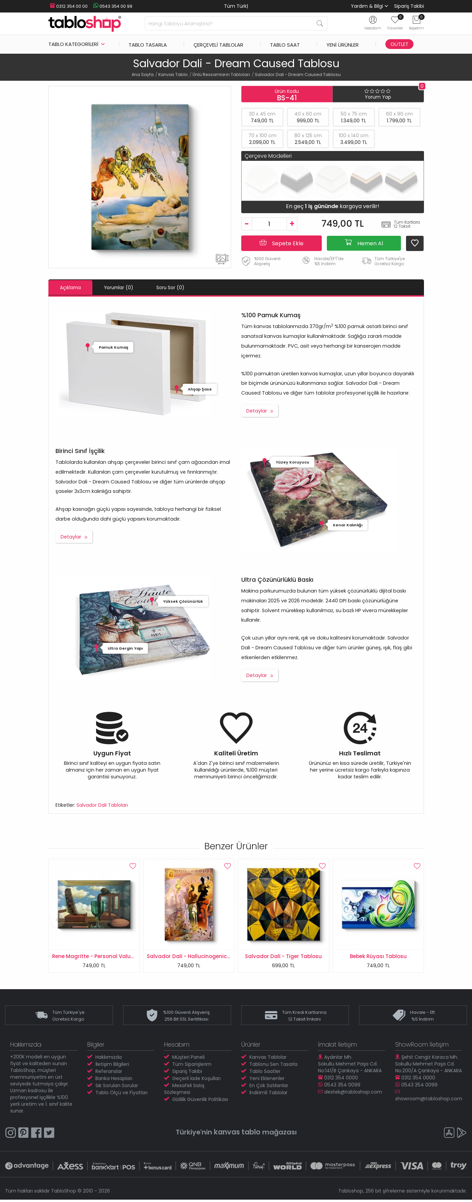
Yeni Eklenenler (267, 1080)
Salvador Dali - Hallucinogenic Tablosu (198, 955)
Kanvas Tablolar (268, 1059)
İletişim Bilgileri (112, 1066)
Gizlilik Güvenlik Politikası (200, 1101)
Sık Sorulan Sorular (116, 1087)
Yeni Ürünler (343, 44)
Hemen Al (364, 243)
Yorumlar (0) (126, 287)
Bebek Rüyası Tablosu (378, 955)
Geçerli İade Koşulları (196, 1080)
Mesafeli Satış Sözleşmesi (184, 1091)
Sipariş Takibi (409, 6)
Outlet (399, 44)
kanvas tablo (237, 1134)
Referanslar (108, 1073)
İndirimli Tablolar (268, 1094)
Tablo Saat (285, 44)
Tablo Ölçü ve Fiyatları (121, 1094)
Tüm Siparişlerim (191, 1066)
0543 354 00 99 (109, 6)
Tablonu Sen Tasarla (273, 1066)
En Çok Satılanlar (268, 1087)
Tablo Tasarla (148, 44)
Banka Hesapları (113, 1080)
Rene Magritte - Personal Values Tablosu (105, 955)
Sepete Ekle (282, 243)
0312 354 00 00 (67, 6)
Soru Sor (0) (182, 287)
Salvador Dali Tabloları (102, 804)
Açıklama (73, 287)
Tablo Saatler (264, 1073)
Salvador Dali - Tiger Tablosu (283, 955)
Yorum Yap (378, 97)
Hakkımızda (108, 1059)
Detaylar (256, 410)
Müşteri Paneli (188, 1059)
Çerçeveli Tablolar (218, 44)
